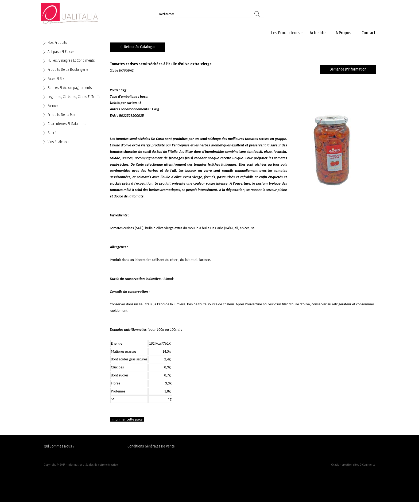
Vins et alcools (58, 142)
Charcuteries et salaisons (67, 124)
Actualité (317, 32)
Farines (53, 105)
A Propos (343, 32)
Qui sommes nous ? (59, 446)
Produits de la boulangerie (68, 69)
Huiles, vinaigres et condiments (71, 60)
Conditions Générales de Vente (151, 446)
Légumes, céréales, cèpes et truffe (74, 97)
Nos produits (57, 42)
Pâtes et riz (56, 78)
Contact (368, 32)
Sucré (52, 133)
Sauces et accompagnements (70, 87)
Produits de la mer (62, 114)
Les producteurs (285, 32)
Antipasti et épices (61, 51)
